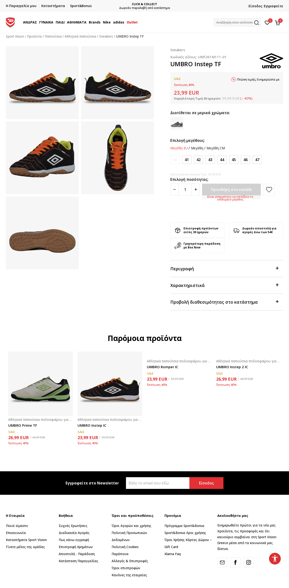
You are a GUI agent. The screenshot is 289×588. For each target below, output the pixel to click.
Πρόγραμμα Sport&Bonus (184, 525)
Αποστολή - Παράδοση (77, 554)
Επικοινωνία (16, 532)
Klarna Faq (172, 554)
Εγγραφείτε (273, 6)
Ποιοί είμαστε (17, 525)
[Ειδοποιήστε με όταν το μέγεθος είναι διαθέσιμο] (175, 160)
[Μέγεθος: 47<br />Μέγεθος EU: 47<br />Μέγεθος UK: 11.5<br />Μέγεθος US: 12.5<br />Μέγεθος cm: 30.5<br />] (257, 160)
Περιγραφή (224, 268)
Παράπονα (120, 554)
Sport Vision (15, 36)
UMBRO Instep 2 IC (232, 366)
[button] (237, 22)
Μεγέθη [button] (197, 148)
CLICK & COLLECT (147, 4)
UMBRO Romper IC (162, 366)
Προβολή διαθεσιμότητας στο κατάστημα (224, 301)
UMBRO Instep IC (92, 425)
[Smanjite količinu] (174, 189)
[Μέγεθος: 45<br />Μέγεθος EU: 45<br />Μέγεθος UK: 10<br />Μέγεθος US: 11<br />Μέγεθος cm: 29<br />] (233, 160)
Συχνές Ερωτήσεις (73, 525)
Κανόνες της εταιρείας (129, 575)
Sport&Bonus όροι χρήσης (185, 532)
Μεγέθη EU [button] (179, 148)
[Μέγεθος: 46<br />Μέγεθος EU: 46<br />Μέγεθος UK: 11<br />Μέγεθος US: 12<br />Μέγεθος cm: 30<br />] (245, 160)
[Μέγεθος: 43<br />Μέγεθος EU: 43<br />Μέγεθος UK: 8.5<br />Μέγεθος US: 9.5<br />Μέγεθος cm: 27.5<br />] (210, 160)
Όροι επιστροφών (126, 568)
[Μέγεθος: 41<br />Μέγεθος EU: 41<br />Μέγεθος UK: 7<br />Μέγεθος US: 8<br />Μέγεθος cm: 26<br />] (186, 160)
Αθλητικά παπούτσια (80, 36)
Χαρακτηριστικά (224, 285)
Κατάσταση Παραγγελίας (78, 561)
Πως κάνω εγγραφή (74, 540)
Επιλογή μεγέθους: (187, 140)
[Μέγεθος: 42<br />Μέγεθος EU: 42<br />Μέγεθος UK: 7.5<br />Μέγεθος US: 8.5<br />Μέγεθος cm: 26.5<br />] (198, 160)
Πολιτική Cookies (125, 547)
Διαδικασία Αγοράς (74, 532)
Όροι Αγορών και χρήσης (131, 525)
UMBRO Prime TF (22, 425)
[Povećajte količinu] (195, 189)
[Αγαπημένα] (267, 22)
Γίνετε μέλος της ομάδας (25, 547)
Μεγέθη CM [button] (216, 148)
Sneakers (106, 36)
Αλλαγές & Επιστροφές (130, 561)
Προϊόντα (34, 36)
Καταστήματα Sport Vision (26, 540)
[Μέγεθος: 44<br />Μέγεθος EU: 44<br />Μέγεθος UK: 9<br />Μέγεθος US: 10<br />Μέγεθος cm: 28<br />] (222, 160)
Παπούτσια (53, 36)
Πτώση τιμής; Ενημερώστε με (258, 79)
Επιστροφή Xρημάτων (76, 547)
